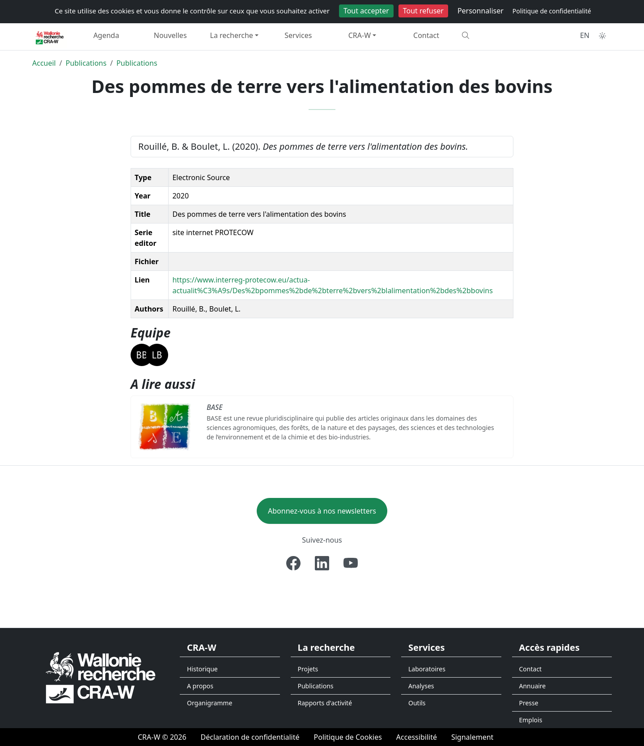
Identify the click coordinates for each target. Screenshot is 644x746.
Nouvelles (170, 35)
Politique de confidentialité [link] (552, 11)
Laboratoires (426, 669)
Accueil (44, 63)
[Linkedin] (322, 563)
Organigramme (209, 703)
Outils (417, 703)
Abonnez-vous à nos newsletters (322, 511)
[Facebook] (293, 563)
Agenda (106, 35)
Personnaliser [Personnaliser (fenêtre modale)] (481, 11)
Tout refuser (423, 11)
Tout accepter (366, 11)
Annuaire (532, 686)
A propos (200, 686)
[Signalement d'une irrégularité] (472, 737)
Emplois (530, 720)
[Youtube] (350, 563)
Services (298, 35)
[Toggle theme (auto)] (602, 35)
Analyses (421, 686)
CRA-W (359, 35)
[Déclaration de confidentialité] (250, 737)
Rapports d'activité (325, 703)
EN (584, 35)
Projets (308, 669)
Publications (86, 63)
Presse (528, 703)
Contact (426, 35)
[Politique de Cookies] (348, 737)
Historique (202, 669)
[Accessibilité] (416, 737)
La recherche (231, 35)
